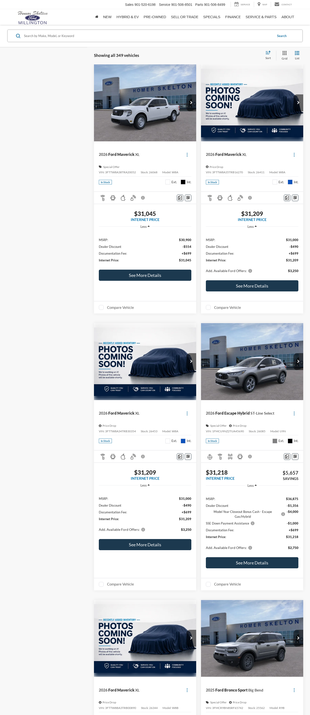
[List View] (297, 56)
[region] (145, 249)
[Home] (97, 17)
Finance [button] (233, 17)
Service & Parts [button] (261, 17)
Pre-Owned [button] (155, 17)
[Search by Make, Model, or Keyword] (148, 36)
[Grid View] (283, 56)
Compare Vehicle (120, 307)
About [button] (287, 17)
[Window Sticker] (188, 198)
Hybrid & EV (127, 17)
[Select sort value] (269, 55)
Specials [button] (211, 17)
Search (282, 36)
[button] (191, 102)
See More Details (145, 275)
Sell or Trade (184, 17)
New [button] (107, 17)
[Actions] (187, 154)
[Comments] (180, 198)
